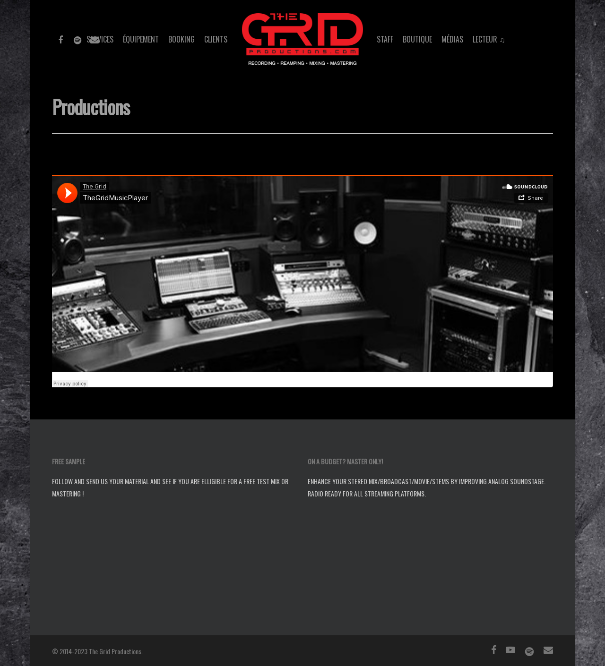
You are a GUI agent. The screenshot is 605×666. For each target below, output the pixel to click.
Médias (452, 39)
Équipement (141, 39)
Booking (181, 39)
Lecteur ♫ (489, 39)
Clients (215, 39)
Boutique (417, 39)
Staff (385, 39)
